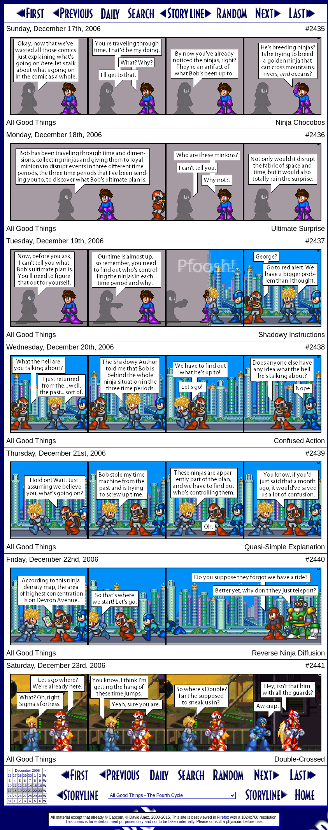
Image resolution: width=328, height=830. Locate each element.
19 (20, 791)
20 (25, 791)
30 (30, 776)
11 (15, 786)
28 (20, 776)
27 (15, 776)
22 (35, 791)
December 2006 (27, 770)
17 (10, 791)
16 (40, 786)
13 (25, 786)
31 (10, 801)
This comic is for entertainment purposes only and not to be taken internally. (130, 822)
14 (30, 786)
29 (25, 776)
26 (10, 776)
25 (15, 796)
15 (35, 786)
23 (40, 791)
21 (30, 791)
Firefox (223, 817)
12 (20, 786)
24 (10, 796)
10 (10, 786)
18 (15, 791)
